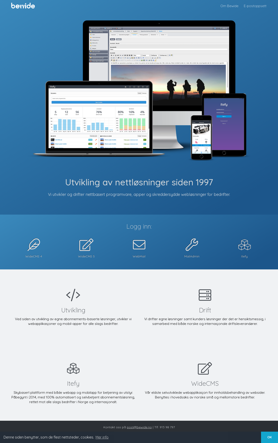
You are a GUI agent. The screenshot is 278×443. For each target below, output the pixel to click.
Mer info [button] (102, 437)
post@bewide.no (139, 427)
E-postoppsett (255, 6)
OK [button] (269, 437)
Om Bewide (229, 6)
